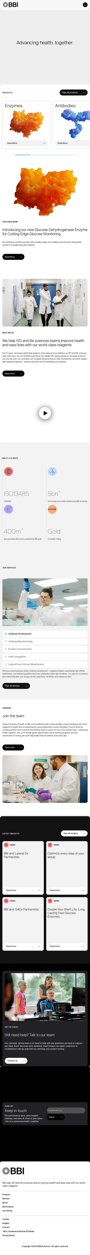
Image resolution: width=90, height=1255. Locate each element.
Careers (5, 1219)
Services (5, 1198)
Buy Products (8, 1206)
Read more (10, 373)
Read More (12, 146)
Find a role (9, 747)
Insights (5, 1223)
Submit (52, 1117)
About (5, 1202)
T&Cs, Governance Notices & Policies (18, 1231)
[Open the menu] (85, 4)
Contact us (12, 1060)
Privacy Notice (8, 1235)
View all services (12, 689)
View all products (70, 96)
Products (6, 1194)
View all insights (70, 837)
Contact (6, 1227)
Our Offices (7, 1211)
